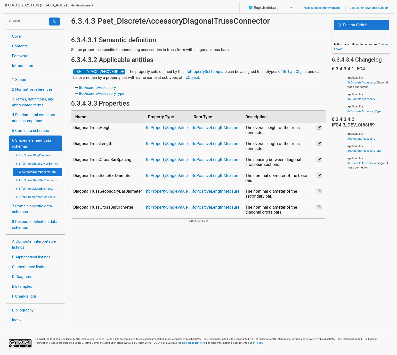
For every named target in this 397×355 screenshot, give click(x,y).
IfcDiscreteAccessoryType (101, 93)
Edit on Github (352, 25)
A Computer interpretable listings (34, 244)
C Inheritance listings (30, 267)
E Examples (22, 286)
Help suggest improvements (322, 8)
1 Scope (19, 79)
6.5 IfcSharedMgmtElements (34, 188)
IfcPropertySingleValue (167, 127)
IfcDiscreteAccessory (97, 87)
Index (17, 320)
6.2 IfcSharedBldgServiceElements (38, 163)
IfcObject (191, 77)
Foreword (20, 56)
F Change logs (24, 296)
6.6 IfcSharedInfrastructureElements (39, 197)
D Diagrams (22, 276)
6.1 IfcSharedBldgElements (33, 155)
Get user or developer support (369, 8)
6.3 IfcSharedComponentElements (39, 172)
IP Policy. (258, 342)
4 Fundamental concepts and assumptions (33, 118)
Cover (17, 36)
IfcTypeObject (295, 71)
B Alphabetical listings (31, 257)
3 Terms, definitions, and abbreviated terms (33, 102)
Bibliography (23, 310)
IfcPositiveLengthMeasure (216, 127)
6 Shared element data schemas (31, 143)
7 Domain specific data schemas (32, 209)
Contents (20, 46)
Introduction (22, 65)
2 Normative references (32, 89)
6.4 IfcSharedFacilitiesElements (36, 180)
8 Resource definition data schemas (35, 224)
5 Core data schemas (30, 130)
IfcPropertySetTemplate (206, 71)
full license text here (193, 342)
